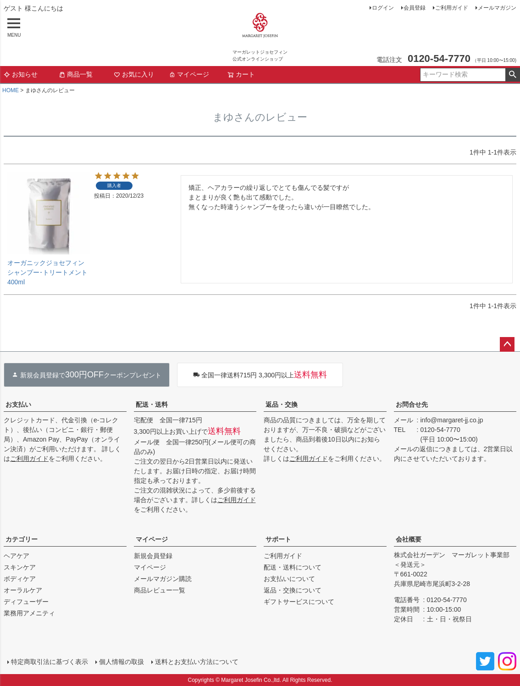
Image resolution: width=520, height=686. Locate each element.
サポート (278, 539)
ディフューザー (26, 601)
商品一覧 (76, 74)
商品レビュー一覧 (159, 590)
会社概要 (408, 539)
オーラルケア (23, 590)
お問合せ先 (412, 404)
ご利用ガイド (451, 8)
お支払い (18, 404)
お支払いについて (289, 578)
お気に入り (134, 74)
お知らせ (21, 74)
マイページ (189, 74)
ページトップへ (507, 344)
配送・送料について (292, 567)
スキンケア (20, 567)
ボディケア (20, 578)
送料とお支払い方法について (196, 661)
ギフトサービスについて (299, 601)
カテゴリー (22, 539)
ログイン (383, 8)
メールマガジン (497, 8)
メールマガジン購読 (163, 578)
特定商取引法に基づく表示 (49, 661)
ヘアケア (16, 555)
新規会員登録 (153, 555)
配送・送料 (152, 404)
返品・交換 (282, 404)
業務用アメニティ (29, 613)
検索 (512, 74)
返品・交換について (292, 590)
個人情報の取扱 (121, 661)
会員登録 (415, 8)
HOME (10, 90)
